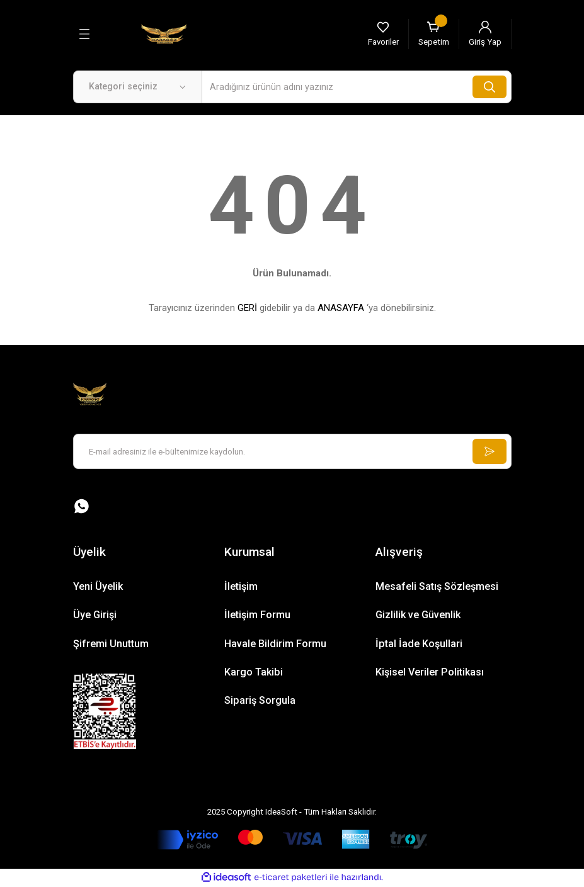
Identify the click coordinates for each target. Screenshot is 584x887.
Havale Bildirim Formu (275, 644)
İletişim (241, 587)
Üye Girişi (95, 615)
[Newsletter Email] (292, 451)
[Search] (357, 87)
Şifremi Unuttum (111, 644)
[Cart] (433, 34)
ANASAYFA (341, 308)
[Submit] (489, 451)
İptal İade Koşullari (418, 644)
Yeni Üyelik (98, 587)
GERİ (247, 308)
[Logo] (163, 33)
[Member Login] (485, 34)
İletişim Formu (257, 615)
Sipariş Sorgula (259, 701)
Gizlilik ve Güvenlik (418, 615)
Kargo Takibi (253, 673)
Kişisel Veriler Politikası (429, 673)
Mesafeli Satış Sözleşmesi (436, 587)
